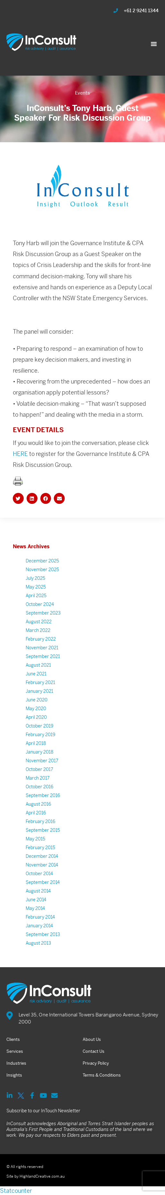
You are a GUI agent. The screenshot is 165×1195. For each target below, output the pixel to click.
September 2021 (43, 656)
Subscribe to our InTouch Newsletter (43, 1111)
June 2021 (36, 674)
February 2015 (40, 847)
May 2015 (35, 839)
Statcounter (16, 1190)
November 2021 (42, 648)
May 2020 (36, 708)
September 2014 (43, 882)
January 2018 (40, 752)
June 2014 (36, 900)
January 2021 (39, 691)
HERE (21, 454)
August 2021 (38, 665)
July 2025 (35, 578)
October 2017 (39, 769)
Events (82, 93)
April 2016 (36, 813)
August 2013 (38, 943)
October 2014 (39, 873)
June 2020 (36, 700)
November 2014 (42, 865)
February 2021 (40, 682)
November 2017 (42, 761)
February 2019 (40, 734)
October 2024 (40, 604)
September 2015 (43, 830)
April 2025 (36, 595)
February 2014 (40, 917)
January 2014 (39, 926)
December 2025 (42, 561)
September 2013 (43, 934)
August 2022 (39, 622)
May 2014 (35, 908)
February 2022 (41, 639)
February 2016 (40, 821)
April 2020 (36, 717)
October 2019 (40, 726)
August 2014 (38, 891)
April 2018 (36, 743)
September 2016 (43, 795)
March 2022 (38, 630)
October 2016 (40, 787)
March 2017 (38, 778)
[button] (154, 44)
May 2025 (36, 587)
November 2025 (42, 569)
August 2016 (38, 804)
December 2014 (42, 856)
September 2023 (43, 613)
